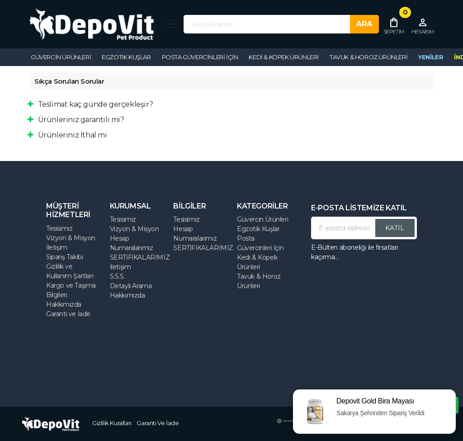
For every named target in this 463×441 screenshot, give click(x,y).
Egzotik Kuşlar (258, 229)
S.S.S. (117, 276)
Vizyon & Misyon (70, 238)
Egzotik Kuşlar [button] (126, 57)
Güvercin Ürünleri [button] (61, 57)
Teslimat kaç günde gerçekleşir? (90, 104)
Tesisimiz (59, 228)
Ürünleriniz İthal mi (67, 135)
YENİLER (430, 57)
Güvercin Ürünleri (262, 219)
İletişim (56, 247)
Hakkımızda (63, 304)
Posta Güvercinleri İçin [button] (200, 57)
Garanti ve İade (68, 314)
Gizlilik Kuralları (112, 423)
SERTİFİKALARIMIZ (140, 257)
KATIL (394, 228)
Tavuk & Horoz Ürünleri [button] (368, 57)
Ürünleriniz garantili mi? (76, 119)
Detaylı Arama (131, 286)
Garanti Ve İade (158, 423)
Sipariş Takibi (64, 257)
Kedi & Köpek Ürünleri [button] (284, 57)
